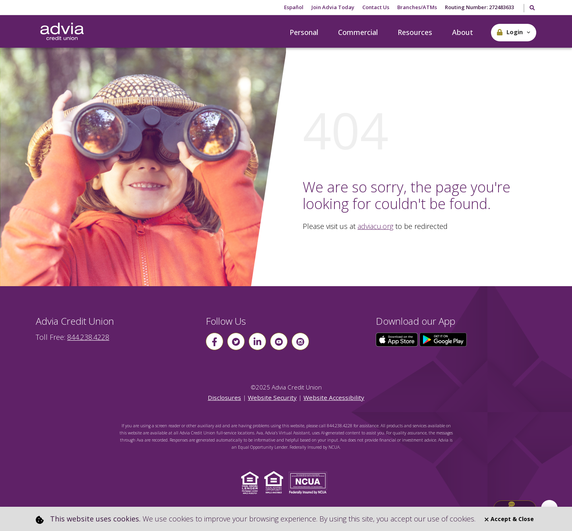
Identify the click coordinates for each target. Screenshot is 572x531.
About (462, 32)
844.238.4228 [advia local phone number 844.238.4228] (88, 337)
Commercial (358, 32)
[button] (513, 32)
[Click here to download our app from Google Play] (443, 339)
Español (293, 7)
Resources (415, 32)
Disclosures (224, 397)
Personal (304, 32)
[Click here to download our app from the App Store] (397, 339)
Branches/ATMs (417, 7)
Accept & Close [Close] (509, 519)
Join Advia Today (332, 7)
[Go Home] (62, 31)
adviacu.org (375, 226)
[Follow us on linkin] (257, 341)
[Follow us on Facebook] (214, 341)
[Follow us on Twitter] (236, 341)
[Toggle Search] (531, 8)
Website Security (272, 397)
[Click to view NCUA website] (310, 482)
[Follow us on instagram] (300, 341)
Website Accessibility (333, 397)
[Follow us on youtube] (279, 341)
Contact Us (375, 7)
